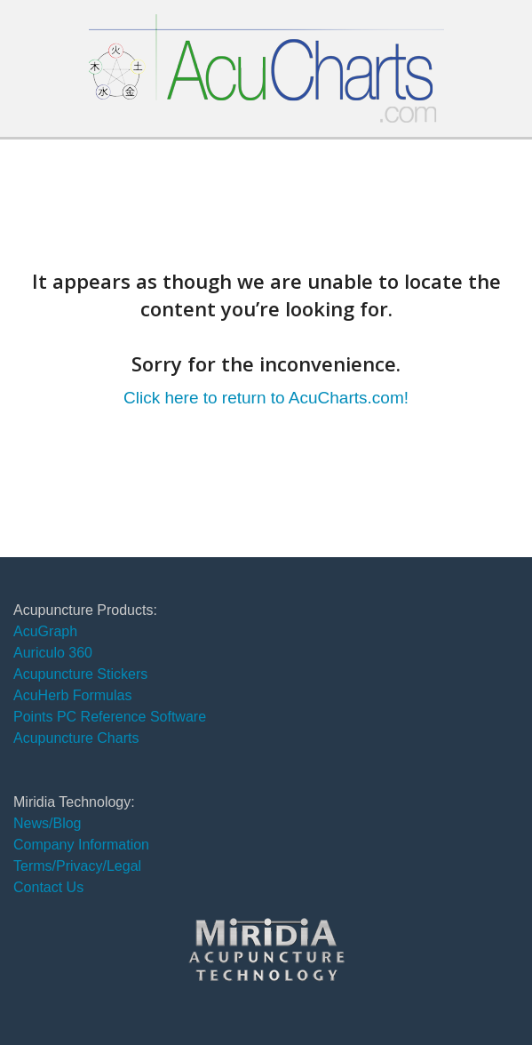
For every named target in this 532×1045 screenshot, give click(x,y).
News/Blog (47, 823)
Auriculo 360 (52, 652)
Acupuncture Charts (76, 738)
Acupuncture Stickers (80, 674)
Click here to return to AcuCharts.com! (266, 397)
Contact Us (48, 887)
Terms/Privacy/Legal (77, 865)
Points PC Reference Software (109, 716)
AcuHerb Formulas (72, 695)
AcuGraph (45, 631)
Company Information (81, 844)
